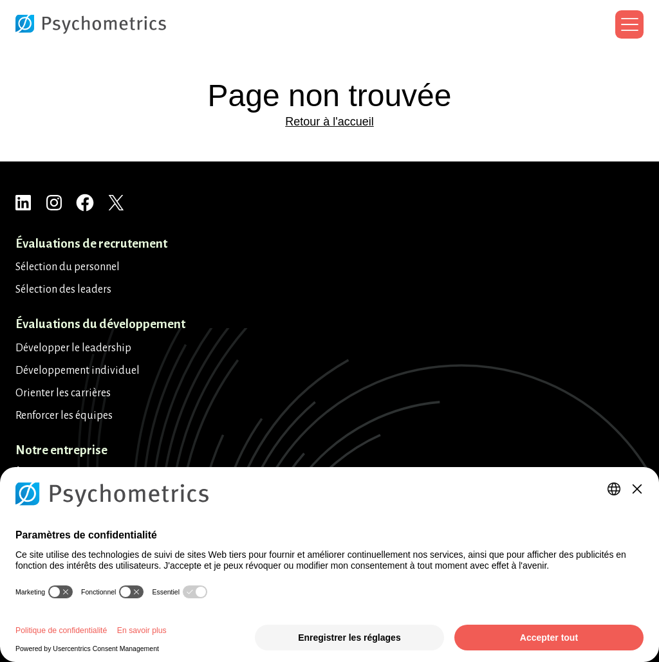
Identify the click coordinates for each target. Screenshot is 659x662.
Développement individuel (77, 370)
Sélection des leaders (63, 289)
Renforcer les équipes (64, 415)
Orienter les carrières (63, 393)
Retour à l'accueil (329, 121)
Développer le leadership (73, 348)
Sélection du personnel (67, 267)
